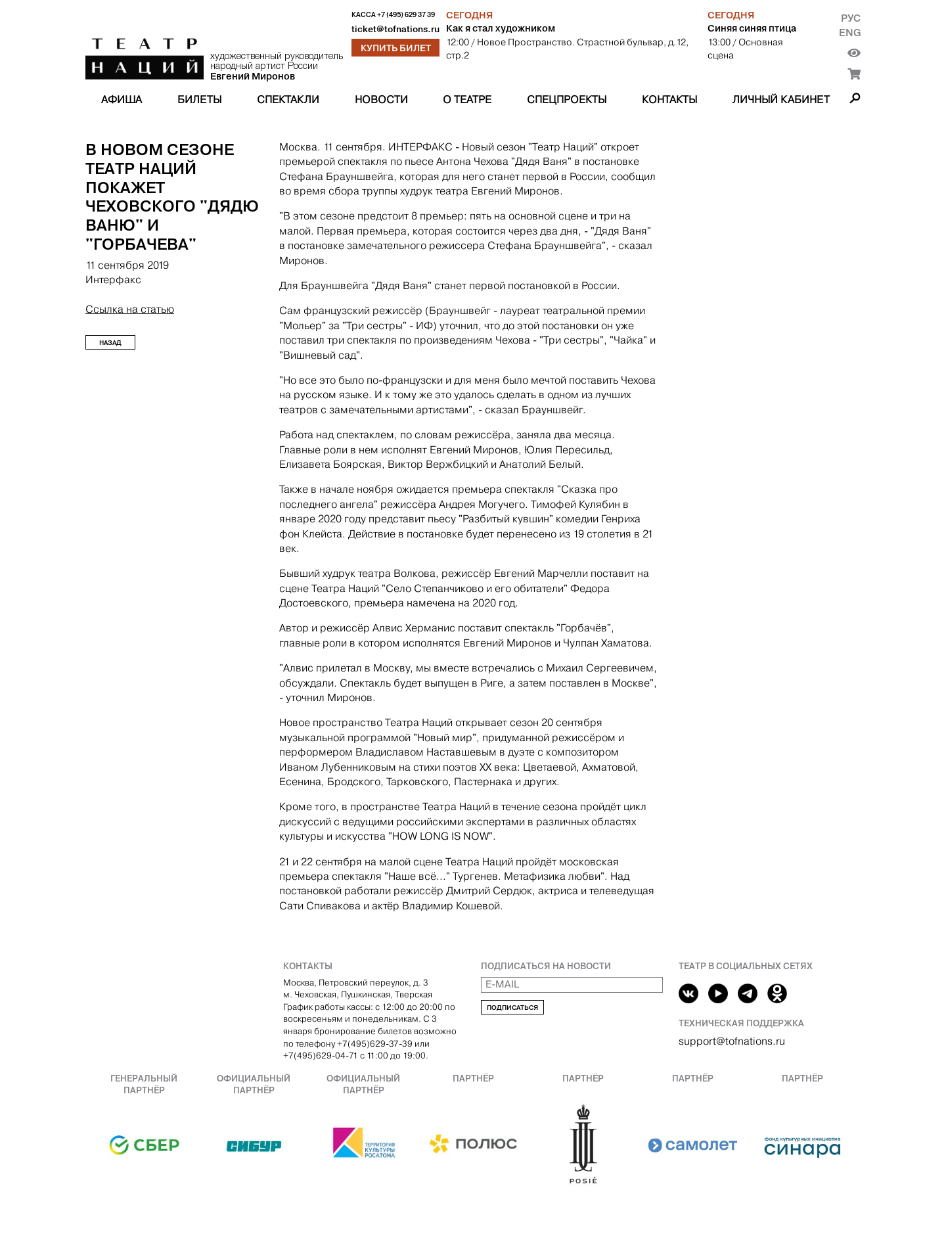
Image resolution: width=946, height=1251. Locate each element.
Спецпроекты (566, 99)
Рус (851, 18)
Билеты (199, 99)
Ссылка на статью (129, 309)
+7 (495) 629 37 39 (406, 15)
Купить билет (396, 48)
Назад (110, 342)
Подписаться (512, 1007)
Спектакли (288, 99)
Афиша (121, 99)
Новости (381, 99)
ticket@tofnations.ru (395, 29)
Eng (850, 32)
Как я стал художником (500, 28)
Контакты (669, 99)
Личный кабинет (781, 99)
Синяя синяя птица (752, 28)
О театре (467, 99)
